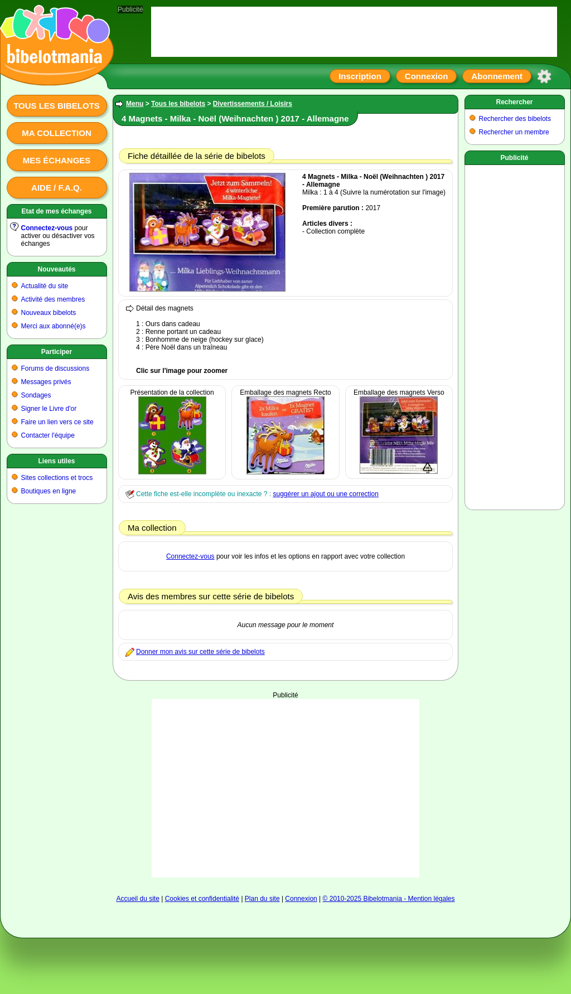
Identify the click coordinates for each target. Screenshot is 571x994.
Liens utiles (56, 461)
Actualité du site (45, 286)
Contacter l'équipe (48, 435)
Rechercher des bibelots (515, 119)
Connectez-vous (47, 228)
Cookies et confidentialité (202, 899)
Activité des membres (53, 299)
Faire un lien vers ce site (57, 422)
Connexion (426, 76)
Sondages (36, 395)
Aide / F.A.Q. (56, 187)
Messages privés (46, 382)
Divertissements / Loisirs (252, 104)
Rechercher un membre (514, 132)
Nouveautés (56, 269)
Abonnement (496, 76)
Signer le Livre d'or (49, 409)
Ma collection (56, 133)
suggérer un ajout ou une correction (325, 494)
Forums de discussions (55, 368)
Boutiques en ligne (48, 491)
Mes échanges (57, 160)
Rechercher (514, 102)
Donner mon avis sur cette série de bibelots (200, 652)
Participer (56, 352)
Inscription (359, 76)
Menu (134, 104)
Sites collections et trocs (57, 478)
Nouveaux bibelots (48, 313)
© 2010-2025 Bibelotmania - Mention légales (389, 899)
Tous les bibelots (56, 105)
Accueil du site (137, 899)
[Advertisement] (285, 777)
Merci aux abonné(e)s (53, 326)
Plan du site (262, 899)
